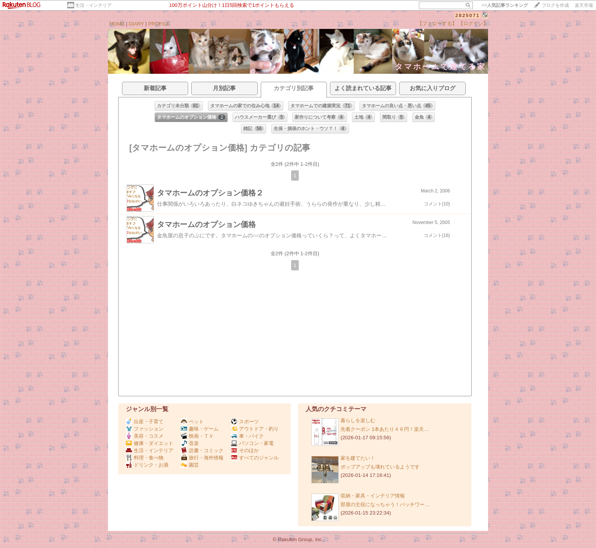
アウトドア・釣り (255, 429)
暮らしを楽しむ (358, 420)
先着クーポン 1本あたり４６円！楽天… (385, 429)
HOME (117, 24)
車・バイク (247, 436)
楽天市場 (584, 5)
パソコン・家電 (252, 443)
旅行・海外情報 (202, 458)
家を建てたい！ (358, 458)
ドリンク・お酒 (147, 465)
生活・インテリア (93, 5)
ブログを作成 (555, 5)
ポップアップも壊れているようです (380, 467)
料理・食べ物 (144, 458)
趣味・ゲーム (200, 429)
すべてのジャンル (255, 458)
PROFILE (159, 24)
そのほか (245, 450)
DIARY (136, 24)
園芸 (190, 465)
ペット (192, 421)
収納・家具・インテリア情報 (373, 496)
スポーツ (245, 421)
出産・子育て (144, 421)
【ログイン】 (473, 23)
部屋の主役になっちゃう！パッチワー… (385, 504)
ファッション (144, 429)
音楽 (190, 443)
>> (505, 5)
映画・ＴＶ (197, 436)
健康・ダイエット (149, 443)
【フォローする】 (437, 23)
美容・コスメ (144, 436)
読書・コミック (202, 450)
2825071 (467, 15)
